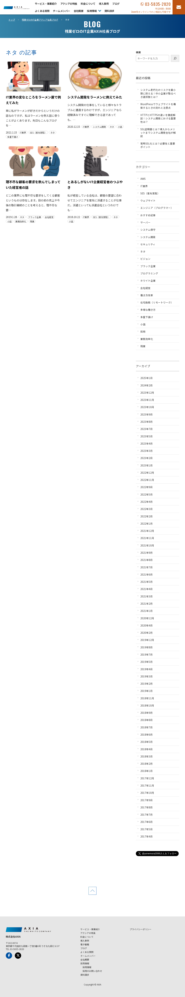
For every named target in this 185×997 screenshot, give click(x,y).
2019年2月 (146, 683)
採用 (142, 331)
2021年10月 (147, 545)
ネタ (52, 132)
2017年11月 (147, 785)
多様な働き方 (148, 309)
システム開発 (99, 126)
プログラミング (149, 273)
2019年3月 (146, 676)
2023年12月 (147, 392)
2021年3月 (146, 596)
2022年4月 (146, 501)
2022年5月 (146, 494)
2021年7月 (146, 567)
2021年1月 (146, 611)
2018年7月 (146, 727)
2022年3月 (146, 509)
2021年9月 (146, 552)
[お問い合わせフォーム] (179, 7)
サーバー (145, 222)
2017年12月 (147, 778)
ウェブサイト (148, 200)
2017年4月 (146, 836)
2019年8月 (146, 647)
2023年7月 (146, 429)
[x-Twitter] (18, 955)
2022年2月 (146, 516)
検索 (138, 52)
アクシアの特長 (68, 3)
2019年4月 (146, 669)
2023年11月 (147, 400)
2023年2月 (146, 458)
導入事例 (104, 3)
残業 (32, 221)
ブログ (115, 3)
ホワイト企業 (148, 280)
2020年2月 (146, 632)
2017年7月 (146, 814)
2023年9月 (146, 414)
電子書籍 (84, 944)
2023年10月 (147, 407)
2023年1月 (146, 465)
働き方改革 (146, 295)
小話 (120, 126)
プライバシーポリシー (140, 929)
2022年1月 (146, 523)
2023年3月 (146, 451)
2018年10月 (147, 705)
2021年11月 (147, 538)
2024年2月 (146, 385)
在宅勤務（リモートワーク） (156, 302)
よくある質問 (42, 11)
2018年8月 (146, 720)
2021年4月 (146, 589)
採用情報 (92, 11)
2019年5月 (146, 662)
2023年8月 (146, 421)
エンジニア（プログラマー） (156, 208)
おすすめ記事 (148, 215)
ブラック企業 (34, 217)
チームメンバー (61, 11)
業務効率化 (20, 221)
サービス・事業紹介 (46, 3)
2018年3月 (146, 756)
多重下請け (12, 136)
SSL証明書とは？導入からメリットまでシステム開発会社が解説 (158, 132)
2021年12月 (147, 531)
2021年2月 (146, 603)
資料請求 (109, 11)
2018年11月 (147, 698)
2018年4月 (146, 749)
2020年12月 (147, 618)
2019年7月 (146, 654)
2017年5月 (146, 829)
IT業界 (23, 132)
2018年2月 (146, 763)
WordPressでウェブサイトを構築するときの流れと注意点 (158, 105)
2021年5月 (146, 581)
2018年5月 (146, 742)
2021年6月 (146, 574)
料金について (88, 3)
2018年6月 (146, 734)
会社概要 (78, 11)
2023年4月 (146, 443)
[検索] (175, 58)
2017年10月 (147, 792)
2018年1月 (146, 771)
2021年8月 (146, 560)
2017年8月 (146, 807)
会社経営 (49, 217)
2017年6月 (146, 822)
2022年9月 (146, 487)
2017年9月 (146, 800)
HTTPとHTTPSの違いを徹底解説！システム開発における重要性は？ (158, 118)
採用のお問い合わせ (92, 970)
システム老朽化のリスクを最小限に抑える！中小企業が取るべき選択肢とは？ (158, 93)
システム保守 (148, 229)
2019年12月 (147, 640)
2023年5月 (146, 436)
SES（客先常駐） (38, 132)
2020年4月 (146, 625)
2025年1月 (146, 378)
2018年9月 (146, 712)
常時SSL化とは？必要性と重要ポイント (157, 145)
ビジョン (145, 258)
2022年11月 (147, 480)
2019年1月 (146, 691)
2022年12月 (147, 472)
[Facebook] (9, 955)
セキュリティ (147, 244)
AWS (143, 178)
